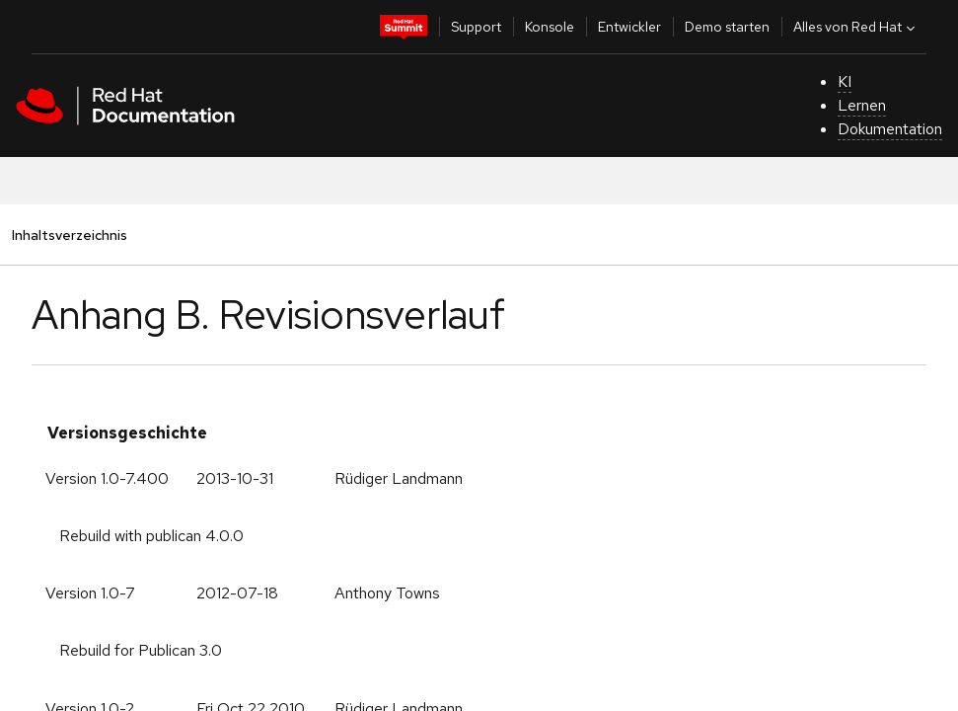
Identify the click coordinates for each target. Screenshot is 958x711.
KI (844, 81)
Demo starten (727, 27)
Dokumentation (890, 128)
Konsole (549, 27)
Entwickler (629, 27)
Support (476, 27)
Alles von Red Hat (856, 27)
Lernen (862, 105)
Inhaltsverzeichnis (69, 234)
